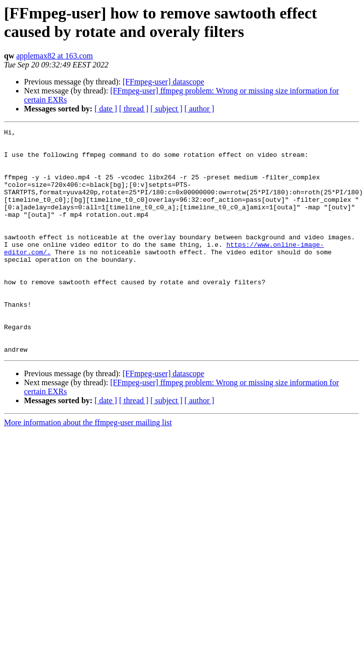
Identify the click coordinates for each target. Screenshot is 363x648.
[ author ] (199, 108)
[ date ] (105, 108)
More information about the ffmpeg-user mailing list (88, 467)
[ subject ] (166, 108)
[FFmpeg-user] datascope (163, 81)
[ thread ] (133, 108)
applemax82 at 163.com (54, 55)
